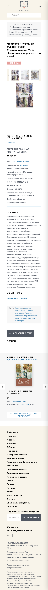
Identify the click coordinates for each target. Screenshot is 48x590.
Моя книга (12, 466)
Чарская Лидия (19, 401)
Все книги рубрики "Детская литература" (24, 415)
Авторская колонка (17, 455)
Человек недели (15, 458)
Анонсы (11, 440)
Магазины (12, 506)
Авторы (11, 499)
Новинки (11, 443)
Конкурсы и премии (17, 477)
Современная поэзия (18, 473)
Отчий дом (24, 404)
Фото (10, 481)
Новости (11, 436)
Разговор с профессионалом (22, 462)
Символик (11, 143)
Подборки (12, 451)
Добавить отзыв (20, 333)
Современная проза (17, 469)
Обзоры (11, 447)
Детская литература (22, 360)
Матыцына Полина (21, 161)
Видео (10, 484)
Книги (10, 492)
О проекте (12, 527)
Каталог (11, 488)
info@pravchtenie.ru (15, 568)
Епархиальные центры (18, 503)
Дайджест (12, 432)
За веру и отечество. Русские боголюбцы (24, 313)
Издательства (14, 495)
